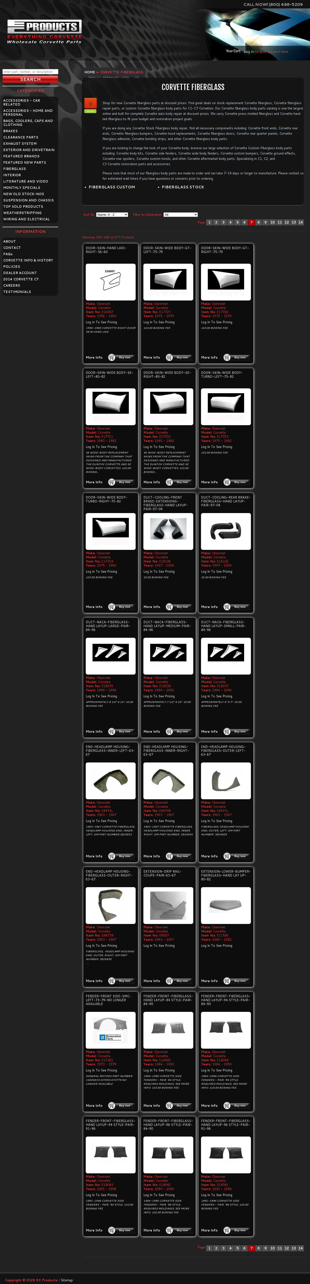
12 (287, 222)
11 (280, 222)
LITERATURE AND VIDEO (25, 181)
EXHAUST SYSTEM (20, 143)
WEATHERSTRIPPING (22, 213)
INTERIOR (12, 175)
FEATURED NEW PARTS (24, 162)
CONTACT (12, 248)
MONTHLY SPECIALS (21, 187)
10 (272, 222)
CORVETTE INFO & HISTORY (28, 260)
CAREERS (11, 285)
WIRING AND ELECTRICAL (26, 219)
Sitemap (67, 1280)
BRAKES (10, 131)
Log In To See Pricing (101, 322)
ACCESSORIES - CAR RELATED (21, 102)
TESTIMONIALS (17, 292)
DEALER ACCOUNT (20, 273)
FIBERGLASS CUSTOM (112, 187)
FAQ (8, 254)
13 (294, 222)
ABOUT (9, 241)
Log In (249, 51)
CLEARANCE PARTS (20, 137)
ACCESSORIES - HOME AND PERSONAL (28, 112)
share (90, 111)
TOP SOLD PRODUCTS (23, 206)
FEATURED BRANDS (21, 156)
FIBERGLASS (14, 169)
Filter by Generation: (148, 214)
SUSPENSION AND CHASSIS (28, 200)
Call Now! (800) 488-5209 (273, 4)
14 (300, 222)
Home (89, 72)
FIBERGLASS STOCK (183, 187)
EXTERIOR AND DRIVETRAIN (28, 150)
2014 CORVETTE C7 (21, 279)
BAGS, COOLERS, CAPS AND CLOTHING (28, 123)
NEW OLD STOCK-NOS (23, 194)
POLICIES (11, 266)
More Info (94, 357)
